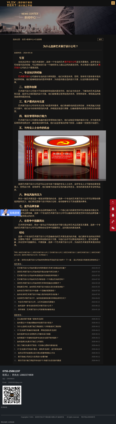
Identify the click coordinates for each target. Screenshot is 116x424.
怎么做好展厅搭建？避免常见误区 (30, 319)
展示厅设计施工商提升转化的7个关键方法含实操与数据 (39, 360)
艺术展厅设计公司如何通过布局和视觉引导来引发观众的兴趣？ (41, 268)
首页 (24, 39)
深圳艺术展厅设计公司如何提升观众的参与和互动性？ (38, 272)
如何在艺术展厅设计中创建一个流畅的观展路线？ (36, 291)
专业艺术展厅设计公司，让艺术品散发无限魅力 (36, 302)
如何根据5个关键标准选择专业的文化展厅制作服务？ (37, 338)
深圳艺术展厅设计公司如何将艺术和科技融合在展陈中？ (39, 283)
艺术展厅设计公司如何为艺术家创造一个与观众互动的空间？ (41, 279)
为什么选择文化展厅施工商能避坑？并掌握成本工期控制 (39, 326)
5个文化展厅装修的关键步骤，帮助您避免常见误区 (37, 330)
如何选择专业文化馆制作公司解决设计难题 (34, 334)
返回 (100, 39)
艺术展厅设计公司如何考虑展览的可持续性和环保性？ (38, 275)
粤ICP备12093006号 (88, 417)
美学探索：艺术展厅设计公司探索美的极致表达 (36, 309)
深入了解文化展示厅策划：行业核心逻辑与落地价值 (37, 345)
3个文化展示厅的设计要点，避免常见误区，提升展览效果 (39, 349)
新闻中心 (30, 39)
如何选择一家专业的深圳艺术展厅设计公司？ (35, 306)
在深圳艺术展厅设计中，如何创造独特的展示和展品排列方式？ (41, 298)
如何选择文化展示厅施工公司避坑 (30, 342)
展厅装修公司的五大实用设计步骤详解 (33, 357)
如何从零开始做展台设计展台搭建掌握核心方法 (36, 353)
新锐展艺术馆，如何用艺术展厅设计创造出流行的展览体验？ (41, 287)
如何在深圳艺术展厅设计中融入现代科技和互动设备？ (38, 294)
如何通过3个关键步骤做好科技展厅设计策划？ (35, 323)
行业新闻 (38, 39)
